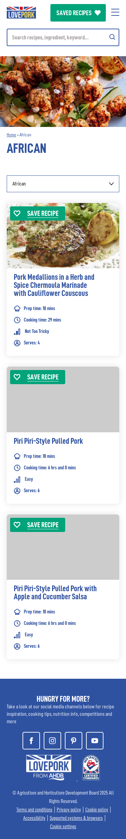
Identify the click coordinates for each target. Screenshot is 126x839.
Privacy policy (69, 809)
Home (11, 134)
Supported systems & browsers (76, 818)
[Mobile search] (63, 37)
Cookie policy (96, 809)
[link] (63, 289)
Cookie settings (63, 826)
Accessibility (34, 818)
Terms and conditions (34, 809)
